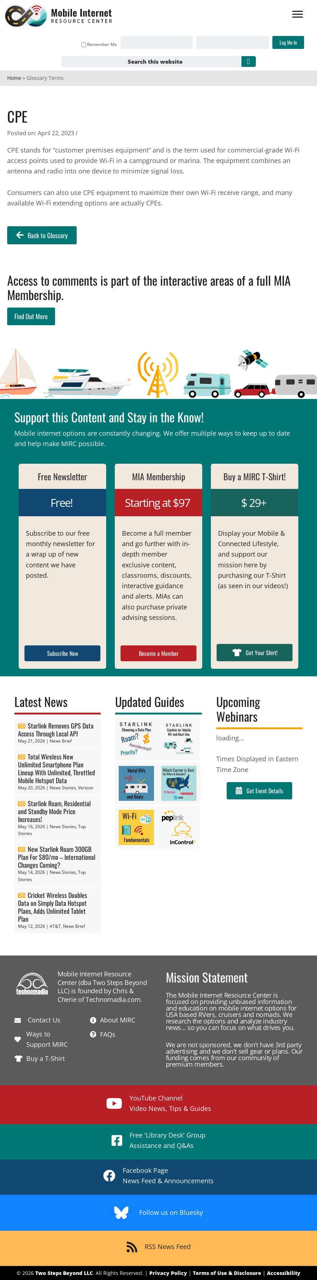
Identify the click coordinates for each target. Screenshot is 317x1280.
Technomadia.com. (114, 999)
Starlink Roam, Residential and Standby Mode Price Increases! (54, 811)
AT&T (55, 926)
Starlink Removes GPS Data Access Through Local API (56, 729)
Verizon (85, 788)
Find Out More (31, 316)
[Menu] (294, 15)
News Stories (63, 788)
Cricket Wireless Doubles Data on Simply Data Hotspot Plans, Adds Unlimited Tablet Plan (52, 906)
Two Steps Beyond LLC (64, 1273)
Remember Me (96, 44)
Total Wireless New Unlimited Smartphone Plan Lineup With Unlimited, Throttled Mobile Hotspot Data (56, 768)
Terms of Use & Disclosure (227, 1273)
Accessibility (283, 1273)
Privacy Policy (168, 1273)
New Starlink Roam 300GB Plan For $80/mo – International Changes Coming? (56, 857)
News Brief (61, 741)
